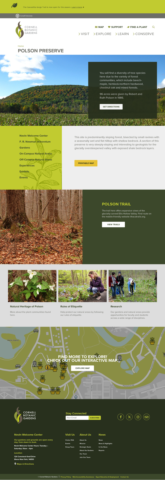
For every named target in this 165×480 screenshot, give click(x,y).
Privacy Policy (66, 477)
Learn (123, 33)
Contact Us (124, 477)
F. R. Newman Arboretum (35, 142)
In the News (103, 447)
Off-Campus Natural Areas (35, 160)
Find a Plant (138, 27)
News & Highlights (105, 444)
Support (117, 27)
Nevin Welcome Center (33, 136)
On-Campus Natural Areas (35, 154)
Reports (101, 450)
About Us (83, 440)
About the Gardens (87, 450)
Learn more (77, 7)
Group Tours (69, 447)
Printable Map (86, 163)
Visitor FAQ (69, 440)
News (101, 440)
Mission (82, 444)
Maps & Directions (25, 464)
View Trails (113, 224)
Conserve (144, 33)
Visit (85, 33)
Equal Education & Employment (107, 477)
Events (23, 177)
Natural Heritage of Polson (26, 306)
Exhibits (24, 172)
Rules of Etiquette (71, 306)
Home (21, 46)
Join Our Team (85, 457)
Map (101, 27)
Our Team (83, 454)
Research (116, 306)
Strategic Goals (85, 447)
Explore (103, 33)
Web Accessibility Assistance (83, 477)
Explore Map (83, 368)
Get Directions (111, 106)
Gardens (24, 148)
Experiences (26, 166)
